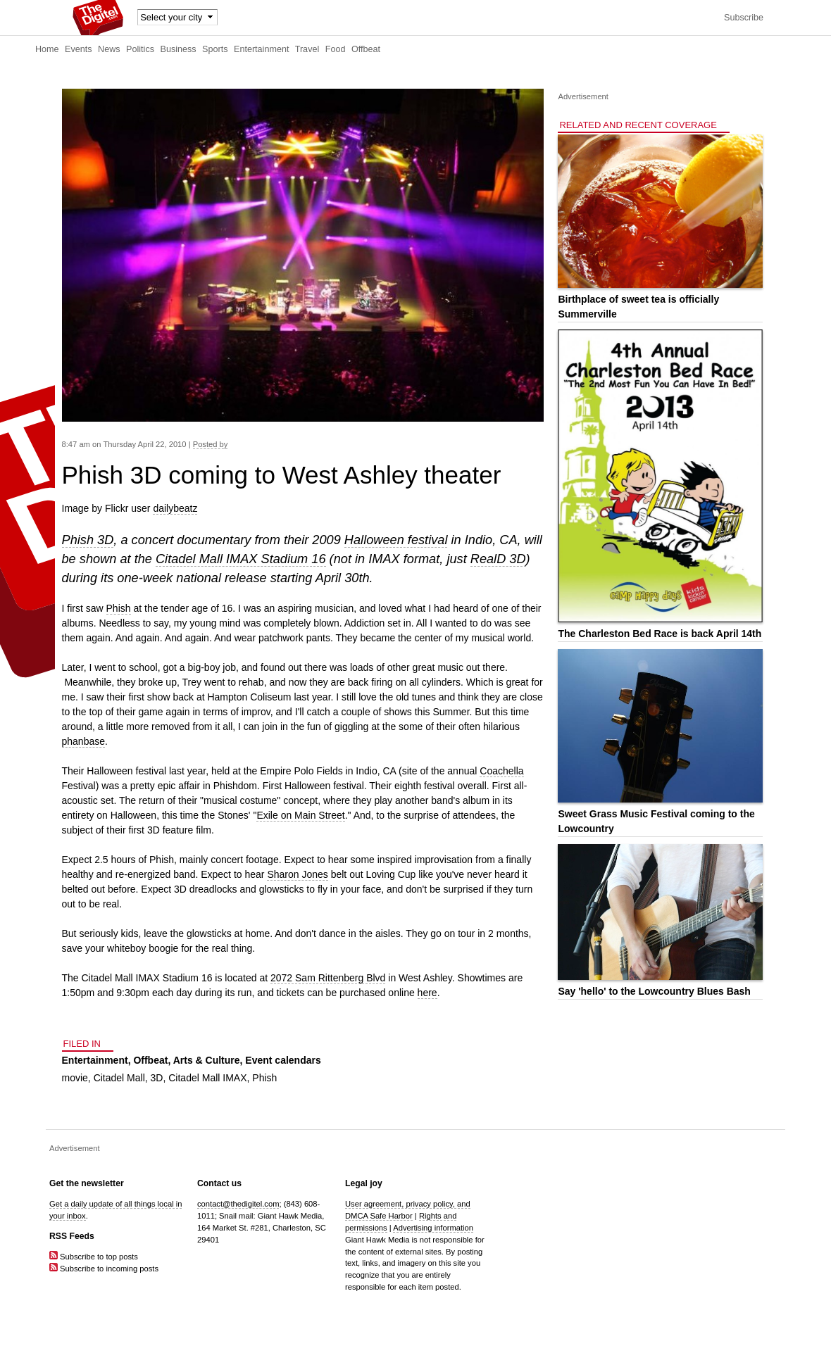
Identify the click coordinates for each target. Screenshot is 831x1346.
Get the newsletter (86, 1183)
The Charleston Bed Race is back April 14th (659, 633)
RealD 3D (498, 559)
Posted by (210, 444)
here (427, 992)
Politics (140, 49)
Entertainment (261, 49)
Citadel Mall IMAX (207, 1077)
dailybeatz (175, 508)
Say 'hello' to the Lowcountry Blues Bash (654, 991)
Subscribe (743, 18)
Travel (307, 49)
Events (78, 49)
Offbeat (365, 49)
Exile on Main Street (300, 815)
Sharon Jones (297, 874)
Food (335, 49)
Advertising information (433, 1228)
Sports (214, 49)
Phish (118, 608)
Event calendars (282, 1060)
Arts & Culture (206, 1060)
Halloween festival (396, 540)
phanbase (84, 741)
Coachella (501, 770)
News (109, 49)
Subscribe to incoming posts (103, 1268)
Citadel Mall (119, 1077)
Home (47, 49)
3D (157, 1077)
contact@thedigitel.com (238, 1204)
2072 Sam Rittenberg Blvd (327, 977)
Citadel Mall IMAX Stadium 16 (241, 559)
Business (178, 49)
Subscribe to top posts (93, 1256)
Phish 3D (88, 540)
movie (75, 1077)
